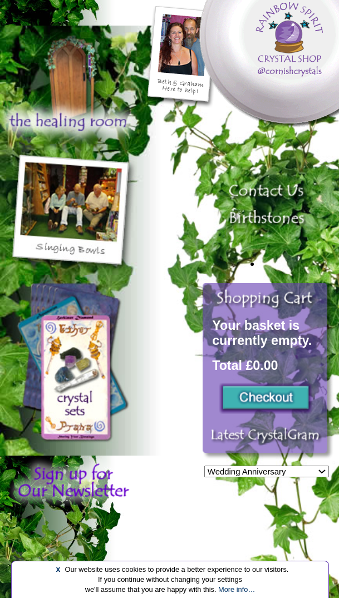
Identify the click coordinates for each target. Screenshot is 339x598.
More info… (236, 589)
